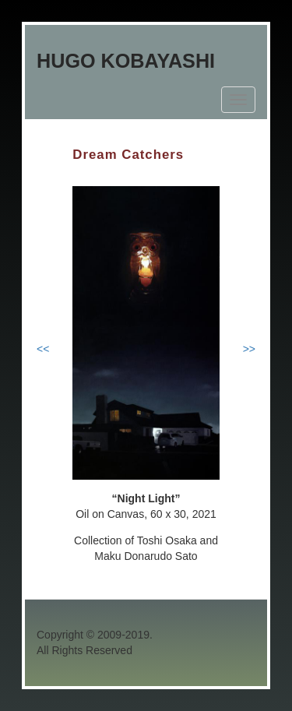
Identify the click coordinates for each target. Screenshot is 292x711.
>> (249, 349)
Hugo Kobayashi (126, 61)
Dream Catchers (128, 154)
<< (43, 349)
